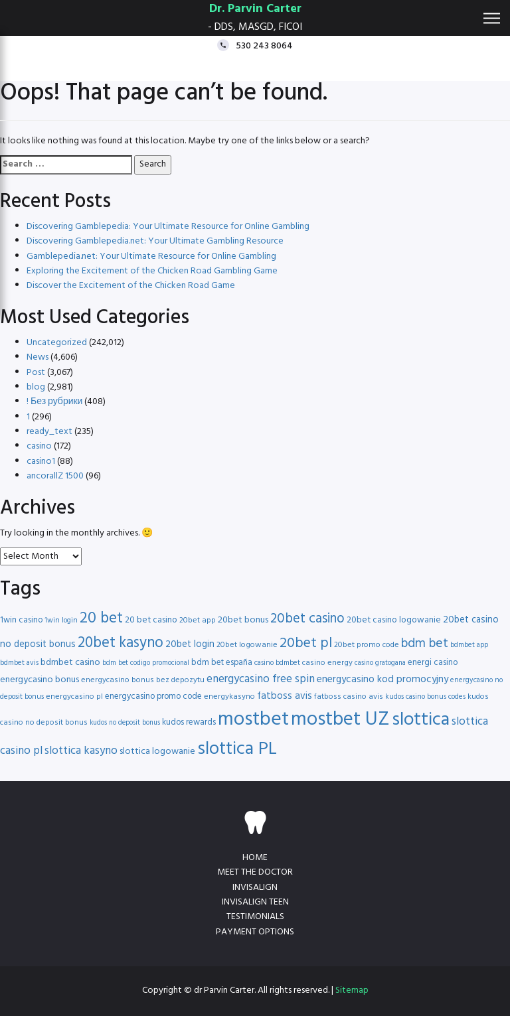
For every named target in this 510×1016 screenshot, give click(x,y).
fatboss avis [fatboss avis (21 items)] (284, 696)
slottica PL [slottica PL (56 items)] (237, 749)
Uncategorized (57, 342)
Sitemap (352, 990)
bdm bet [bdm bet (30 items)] (424, 644)
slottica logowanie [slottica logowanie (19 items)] (157, 751)
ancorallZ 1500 (55, 476)
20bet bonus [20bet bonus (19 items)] (243, 620)
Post (36, 372)
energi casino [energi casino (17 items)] (433, 663)
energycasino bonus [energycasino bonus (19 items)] (39, 680)
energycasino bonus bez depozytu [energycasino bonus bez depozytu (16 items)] (143, 680)
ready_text (49, 431)
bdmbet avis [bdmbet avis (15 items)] (19, 663)
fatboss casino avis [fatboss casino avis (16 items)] (348, 696)
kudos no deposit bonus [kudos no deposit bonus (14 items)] (125, 723)
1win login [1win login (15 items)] (61, 620)
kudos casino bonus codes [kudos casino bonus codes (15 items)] (425, 697)
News (37, 357)
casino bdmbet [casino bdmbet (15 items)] (277, 663)
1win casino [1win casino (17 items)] (21, 620)
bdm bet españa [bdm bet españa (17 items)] (221, 663)
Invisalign (255, 887)
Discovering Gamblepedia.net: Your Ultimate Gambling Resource (155, 241)
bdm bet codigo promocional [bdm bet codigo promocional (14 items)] (145, 663)
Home (255, 857)
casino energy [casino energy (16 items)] (327, 663)
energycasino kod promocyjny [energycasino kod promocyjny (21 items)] (382, 680)
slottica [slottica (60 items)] (421, 720)
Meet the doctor (255, 872)
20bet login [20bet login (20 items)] (189, 644)
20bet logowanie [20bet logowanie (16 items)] (247, 645)
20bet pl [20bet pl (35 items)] (306, 643)
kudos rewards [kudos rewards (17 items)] (189, 722)
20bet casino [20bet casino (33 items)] (307, 619)
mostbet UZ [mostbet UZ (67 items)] (340, 719)
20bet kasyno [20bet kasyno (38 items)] (120, 643)
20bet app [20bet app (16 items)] (197, 620)
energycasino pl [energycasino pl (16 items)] (74, 696)
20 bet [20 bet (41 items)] (101, 619)
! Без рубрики (54, 401)
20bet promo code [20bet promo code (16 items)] (366, 645)
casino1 (41, 461)
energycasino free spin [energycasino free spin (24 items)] (261, 679)
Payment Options (255, 932)
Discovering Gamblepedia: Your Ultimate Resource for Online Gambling (168, 226)
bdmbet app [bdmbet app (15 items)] (469, 645)
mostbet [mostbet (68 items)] (253, 719)
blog (36, 387)
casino (39, 446)
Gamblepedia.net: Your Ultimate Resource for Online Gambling (151, 256)
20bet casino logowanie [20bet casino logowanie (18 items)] (394, 620)
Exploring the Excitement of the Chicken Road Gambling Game (152, 271)
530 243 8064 (264, 45)
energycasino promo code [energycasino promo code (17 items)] (153, 696)
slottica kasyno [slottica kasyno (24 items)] (81, 751)
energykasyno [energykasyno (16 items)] (229, 696)
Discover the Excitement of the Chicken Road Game (131, 285)
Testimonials (255, 916)
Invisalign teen (255, 902)
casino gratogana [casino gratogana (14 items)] (380, 663)
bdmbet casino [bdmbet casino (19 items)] (70, 662)
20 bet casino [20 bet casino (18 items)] (151, 620)
